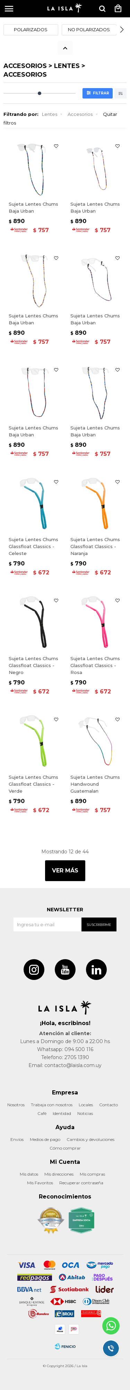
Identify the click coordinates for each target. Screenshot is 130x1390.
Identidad (62, 1113)
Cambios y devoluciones (90, 1139)
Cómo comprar (65, 1148)
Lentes (49, 114)
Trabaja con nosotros (51, 1104)
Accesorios (80, 114)
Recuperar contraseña (81, 1182)
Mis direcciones (58, 1174)
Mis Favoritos (40, 1182)
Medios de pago (45, 1139)
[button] (122, 29)
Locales (86, 1104)
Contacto (108, 1104)
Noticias (85, 1113)
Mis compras (92, 1174)
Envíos (17, 1139)
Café (41, 1113)
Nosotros (16, 1104)
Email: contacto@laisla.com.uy (65, 1065)
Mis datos (29, 1174)
